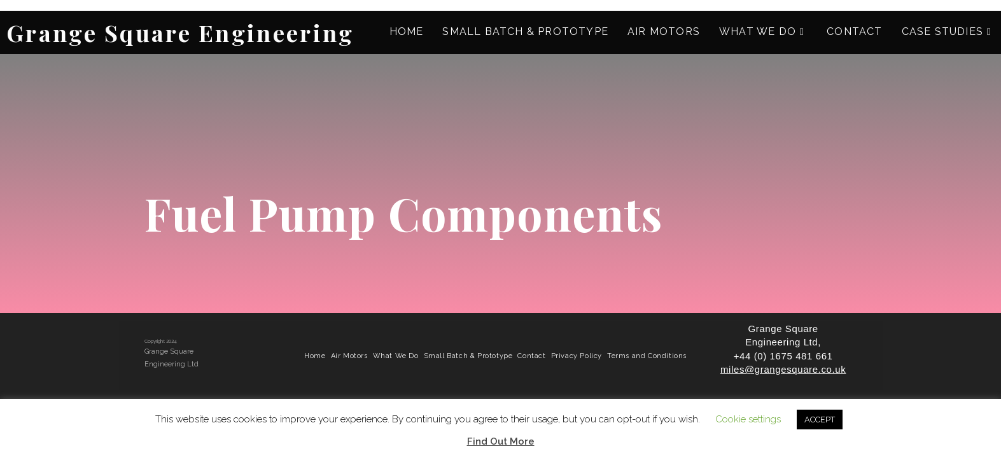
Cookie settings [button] (748, 419)
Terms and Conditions (647, 356)
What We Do (396, 356)
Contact (531, 356)
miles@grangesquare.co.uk (783, 369)
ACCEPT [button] (819, 419)
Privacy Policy (576, 356)
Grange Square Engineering (180, 32)
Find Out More (501, 441)
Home (314, 356)
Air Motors (349, 356)
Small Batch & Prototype (468, 356)
